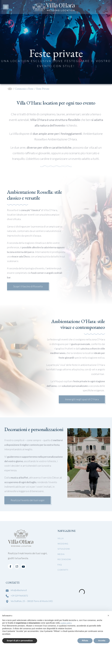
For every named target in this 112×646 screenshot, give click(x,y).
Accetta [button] (101, 640)
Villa (61, 538)
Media (61, 554)
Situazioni (64, 549)
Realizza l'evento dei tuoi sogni (27, 500)
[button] (108, 615)
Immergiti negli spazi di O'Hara (82, 399)
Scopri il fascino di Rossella (28, 286)
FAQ (60, 565)
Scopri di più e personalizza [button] (20, 640)
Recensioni (64, 559)
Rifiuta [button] (85, 640)
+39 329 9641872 (19, 595)
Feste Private (42, 88)
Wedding (63, 544)
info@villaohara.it (19, 590)
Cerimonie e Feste (24, 88)
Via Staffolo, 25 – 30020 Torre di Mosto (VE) (32, 601)
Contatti (63, 570)
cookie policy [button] (65, 623)
